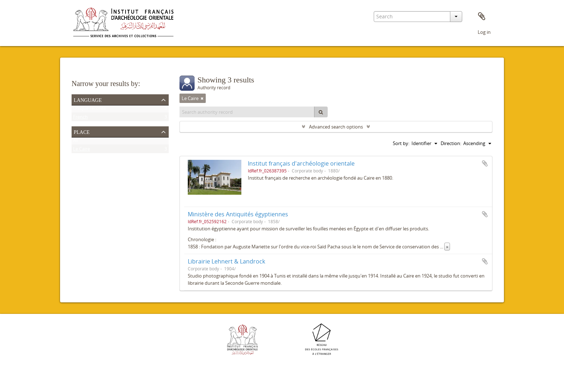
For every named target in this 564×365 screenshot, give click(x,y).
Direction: (451, 143)
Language (88, 99)
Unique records (89, 110)
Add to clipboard (484, 163)
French (80, 118)
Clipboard (482, 17)
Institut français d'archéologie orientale (301, 163)
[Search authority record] (247, 112)
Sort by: (401, 143)
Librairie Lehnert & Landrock (226, 261)
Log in (484, 32)
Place (82, 131)
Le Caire (81, 150)
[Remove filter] (202, 98)
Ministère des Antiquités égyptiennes (238, 214)
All (75, 142)
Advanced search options (336, 126)
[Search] (321, 112)
